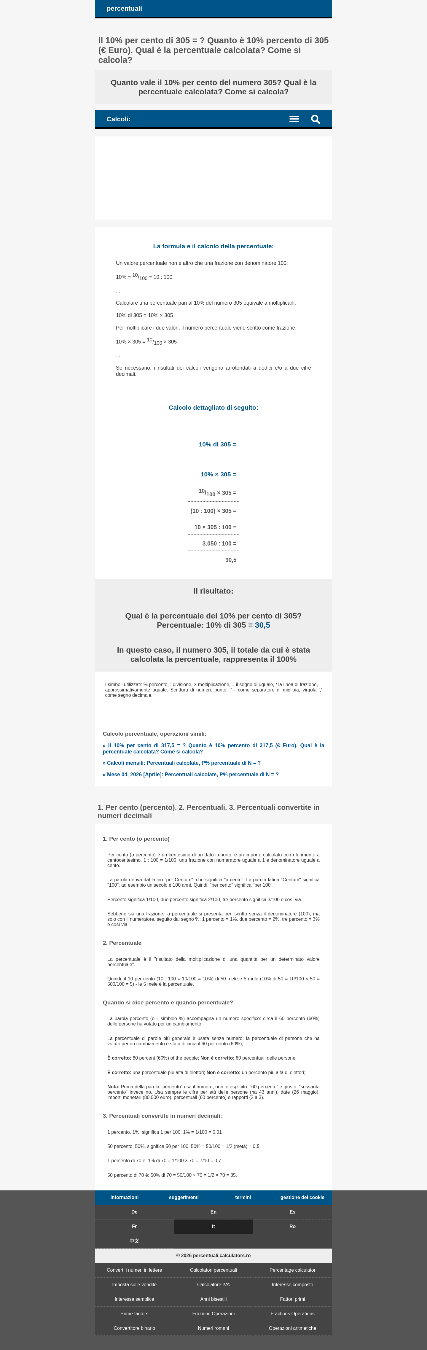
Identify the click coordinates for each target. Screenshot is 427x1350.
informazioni (124, 1197)
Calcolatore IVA (213, 1284)
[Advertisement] (213, 178)
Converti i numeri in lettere (134, 1270)
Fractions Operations (292, 1313)
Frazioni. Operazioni (213, 1313)
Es (293, 1211)
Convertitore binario (134, 1328)
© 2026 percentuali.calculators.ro (213, 1255)
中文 (134, 1241)
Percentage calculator (293, 1270)
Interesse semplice (134, 1299)
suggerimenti (184, 1197)
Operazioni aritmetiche (292, 1328)
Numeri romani (213, 1328)
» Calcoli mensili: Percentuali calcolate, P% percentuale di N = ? (182, 763)
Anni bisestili (213, 1299)
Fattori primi (292, 1299)
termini (243, 1197)
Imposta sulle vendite (134, 1284)
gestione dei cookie (302, 1197)
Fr (134, 1226)
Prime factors (134, 1313)
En (213, 1211)
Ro (292, 1226)
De (134, 1211)
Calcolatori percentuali (213, 1270)
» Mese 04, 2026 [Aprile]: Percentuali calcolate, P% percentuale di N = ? (191, 774)
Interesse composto (292, 1284)
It (213, 1226)
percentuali (124, 8)
